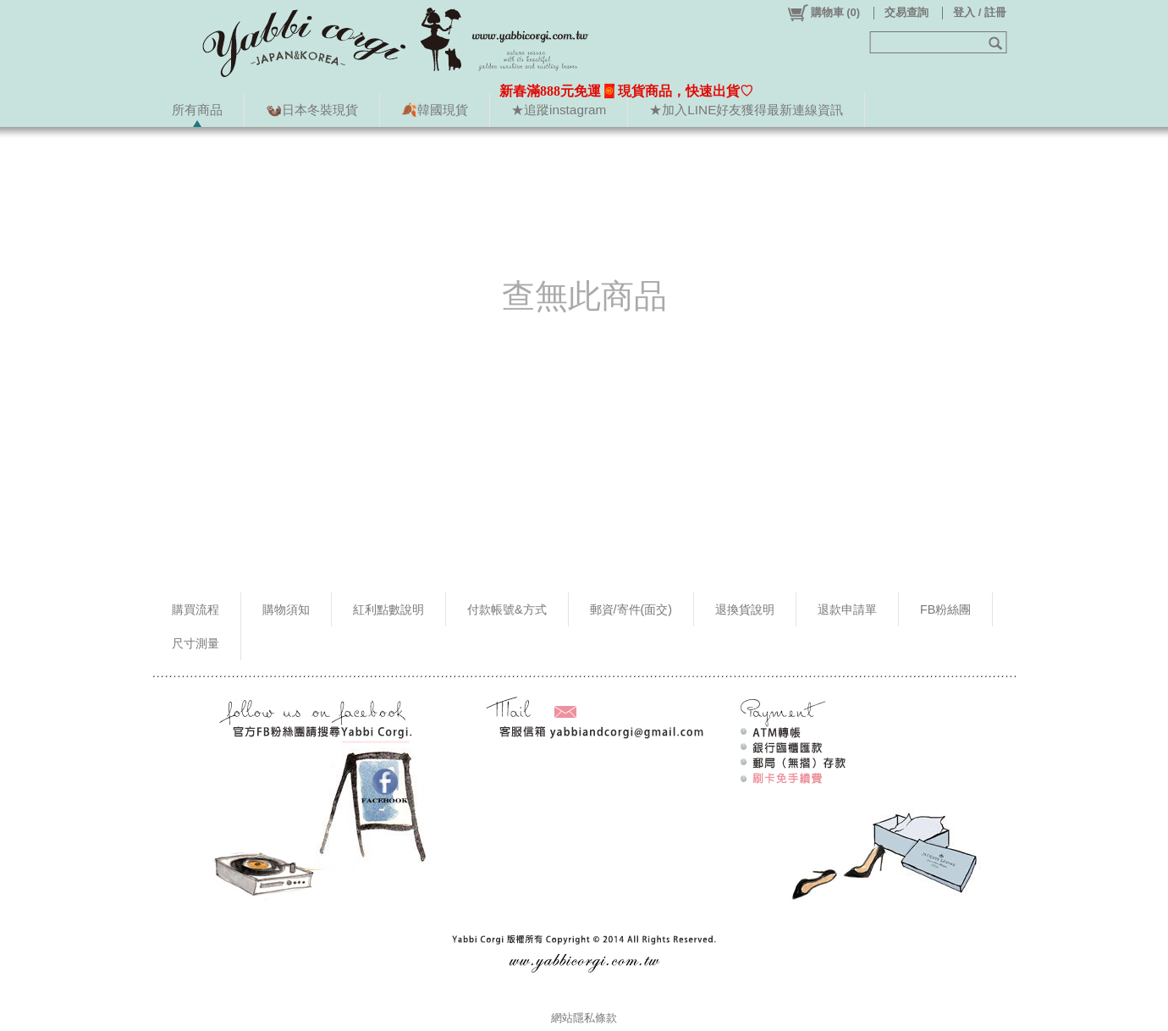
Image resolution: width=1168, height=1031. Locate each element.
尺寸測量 (195, 643)
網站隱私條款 (584, 1018)
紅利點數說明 (388, 609)
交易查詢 (906, 12)
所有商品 (197, 109)
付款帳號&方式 (507, 609)
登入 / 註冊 (979, 12)
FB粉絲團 (945, 609)
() (823, 12)
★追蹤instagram (558, 109)
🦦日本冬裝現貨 (312, 109)
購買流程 (195, 609)
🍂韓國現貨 (434, 109)
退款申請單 (847, 609)
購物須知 (286, 609)
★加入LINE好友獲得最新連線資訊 (746, 109)
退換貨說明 (744, 609)
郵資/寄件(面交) (631, 609)
